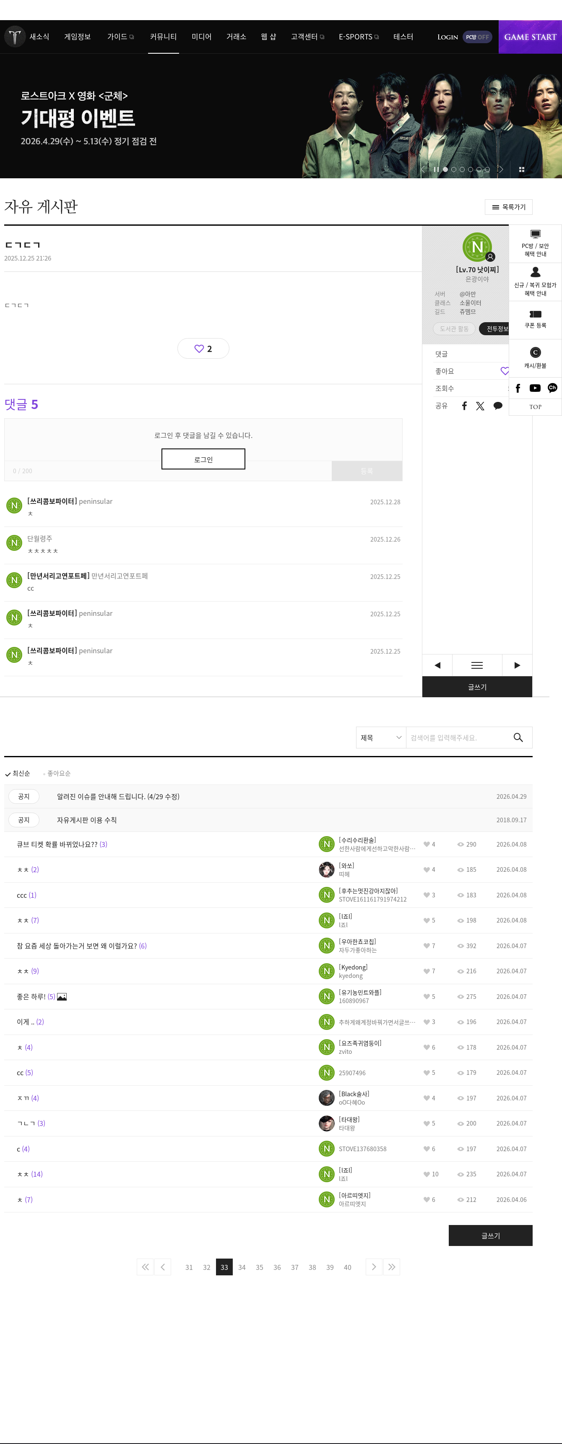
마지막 (391, 1267)
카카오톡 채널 (553, 388)
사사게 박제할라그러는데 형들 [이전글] (437, 665)
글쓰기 (477, 687)
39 (330, 1267)
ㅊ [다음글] (517, 665)
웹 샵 (268, 36)
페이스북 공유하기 (464, 406)
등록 (367, 471)
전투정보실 (500, 328)
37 (295, 1267)
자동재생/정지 (436, 169)
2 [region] (209, 348)
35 (259, 1267)
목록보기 (477, 665)
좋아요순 (59, 773)
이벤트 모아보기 (521, 169)
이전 (162, 1267)
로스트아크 (15, 36)
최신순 (21, 773)
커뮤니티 (163, 36)
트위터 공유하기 (480, 406)
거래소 (236, 36)
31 (189, 1267)
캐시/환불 (535, 365)
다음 (374, 1267)
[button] (422, 169)
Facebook (518, 388)
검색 (518, 737)
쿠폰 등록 (535, 325)
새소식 (39, 36)
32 (207, 1267)
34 (242, 1267)
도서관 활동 (454, 328)
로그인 (448, 37)
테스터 (403, 36)
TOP (535, 407)
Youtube (535, 388)
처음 (145, 1267)
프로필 (477, 247)
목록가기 (514, 206)
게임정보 (77, 36)
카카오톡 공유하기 (498, 406)
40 (347, 1267)
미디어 (202, 36)
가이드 (117, 36)
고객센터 (304, 36)
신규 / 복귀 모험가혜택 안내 (535, 289)
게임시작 (530, 37)
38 (312, 1267)
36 (277, 1267)
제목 (367, 737)
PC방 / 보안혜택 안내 (535, 250)
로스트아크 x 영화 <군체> (281, 99)
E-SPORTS (355, 36)
